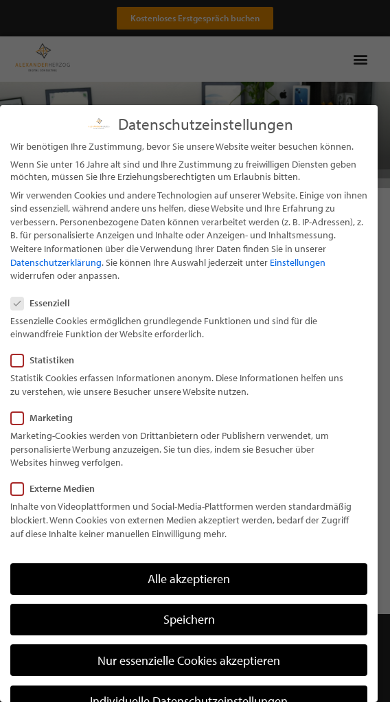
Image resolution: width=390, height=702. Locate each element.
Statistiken (46, 380)
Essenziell (44, 323)
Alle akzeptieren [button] (189, 599)
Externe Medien (57, 509)
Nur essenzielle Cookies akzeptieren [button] (189, 680)
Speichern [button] (189, 640)
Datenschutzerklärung (56, 282)
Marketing (46, 438)
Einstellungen (297, 282)
